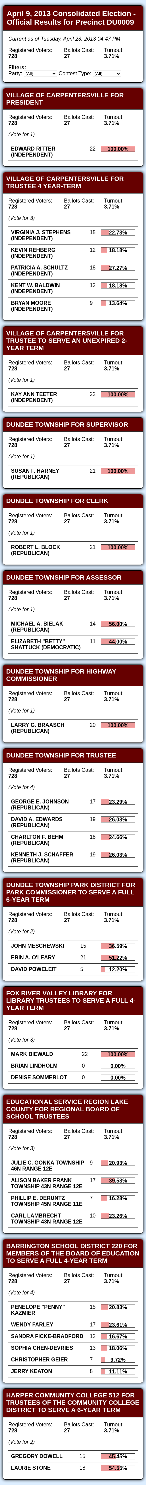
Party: (15, 73)
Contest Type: (75, 73)
